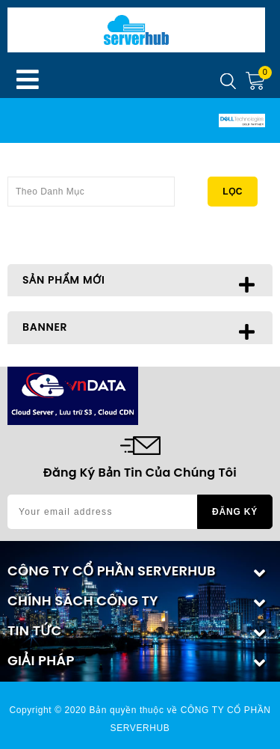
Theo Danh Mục (91, 187)
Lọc (233, 191)
